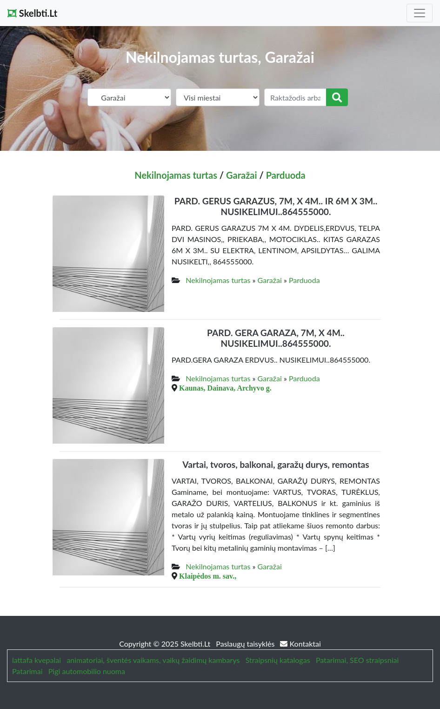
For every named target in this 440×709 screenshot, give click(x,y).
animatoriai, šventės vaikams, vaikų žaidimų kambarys (153, 659)
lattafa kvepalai (36, 659)
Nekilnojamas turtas (175, 175)
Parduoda (286, 175)
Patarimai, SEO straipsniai (357, 659)
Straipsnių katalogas (278, 659)
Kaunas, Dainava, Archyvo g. (225, 388)
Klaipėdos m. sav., (207, 576)
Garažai (241, 175)
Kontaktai (300, 643)
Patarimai (27, 671)
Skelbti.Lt (32, 13)
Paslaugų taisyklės (246, 643)
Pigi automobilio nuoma (86, 671)
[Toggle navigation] (420, 13)
